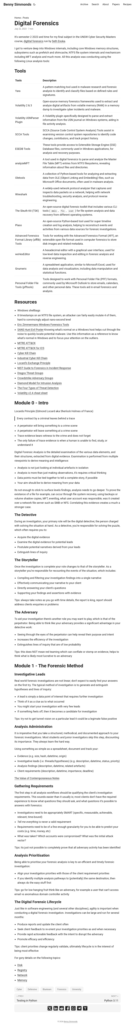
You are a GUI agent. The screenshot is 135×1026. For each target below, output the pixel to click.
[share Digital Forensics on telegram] (79, 1008)
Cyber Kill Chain (26, 353)
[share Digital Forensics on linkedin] (55, 1008)
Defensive (32, 989)
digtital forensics (33, 41)
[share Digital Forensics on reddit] (61, 1008)
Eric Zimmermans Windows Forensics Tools (43, 324)
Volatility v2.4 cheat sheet (32, 393)
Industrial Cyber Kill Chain (32, 358)
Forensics (61, 989)
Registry (22, 970)
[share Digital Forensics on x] (50, 1008)
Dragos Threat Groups (30, 373)
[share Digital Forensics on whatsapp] (73, 1008)
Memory (22, 980)
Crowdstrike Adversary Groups (35, 378)
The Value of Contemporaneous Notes (36, 778)
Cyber (19, 989)
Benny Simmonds (17, 4)
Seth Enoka (58, 41)
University (76, 989)
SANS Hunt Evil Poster (30, 329)
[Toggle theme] (34, 4)
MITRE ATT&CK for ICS (30, 348)
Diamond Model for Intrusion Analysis (39, 383)
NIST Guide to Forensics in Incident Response (44, 368)
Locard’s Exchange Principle (33, 363)
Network (22, 975)
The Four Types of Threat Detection (38, 388)
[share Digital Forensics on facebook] (67, 1008)
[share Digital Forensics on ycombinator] (85, 1008)
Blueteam (47, 989)
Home (17, 17)
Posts (26, 17)
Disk (20, 965)
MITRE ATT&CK (26, 343)
